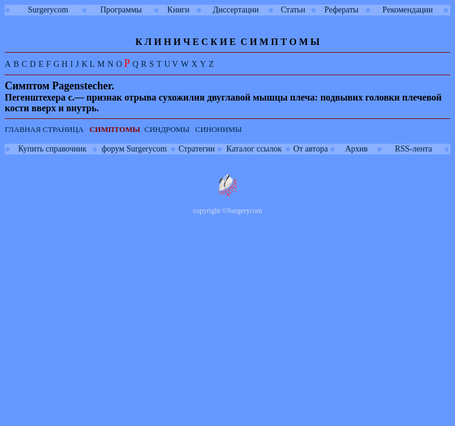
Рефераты (342, 9)
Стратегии (196, 148)
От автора (310, 148)
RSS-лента (413, 148)
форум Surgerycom (133, 148)
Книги (178, 9)
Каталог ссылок (253, 148)
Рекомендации (408, 9)
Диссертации (236, 9)
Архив (356, 148)
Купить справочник (52, 148)
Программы (121, 9)
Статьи (293, 9)
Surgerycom (48, 9)
